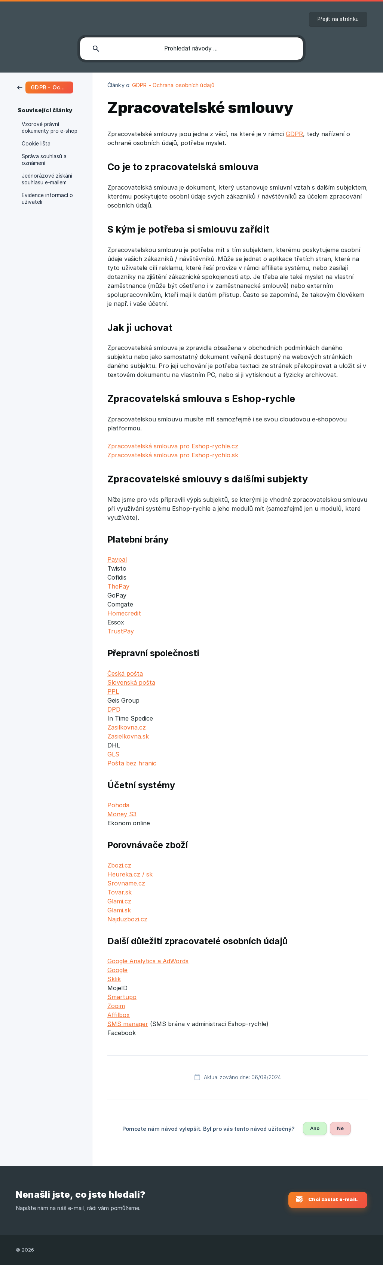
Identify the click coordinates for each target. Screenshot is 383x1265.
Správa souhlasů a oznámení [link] (44, 159)
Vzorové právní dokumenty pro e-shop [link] (49, 127)
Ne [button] (340, 1128)
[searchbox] (191, 48)
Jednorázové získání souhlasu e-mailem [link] (47, 179)
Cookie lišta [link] (36, 144)
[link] (45, 86)
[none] (338, 19)
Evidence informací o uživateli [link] (47, 198)
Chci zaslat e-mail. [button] (333, 1199)
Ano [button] (314, 1128)
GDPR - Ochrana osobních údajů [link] (173, 85)
